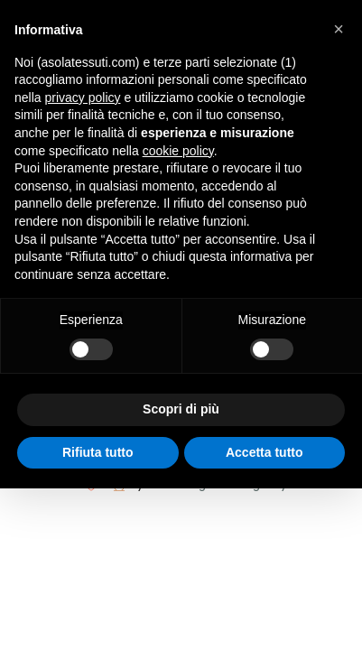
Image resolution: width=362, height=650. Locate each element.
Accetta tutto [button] (264, 452)
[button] (338, 28)
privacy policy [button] (82, 97)
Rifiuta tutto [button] (98, 452)
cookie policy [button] (178, 151)
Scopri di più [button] (181, 409)
